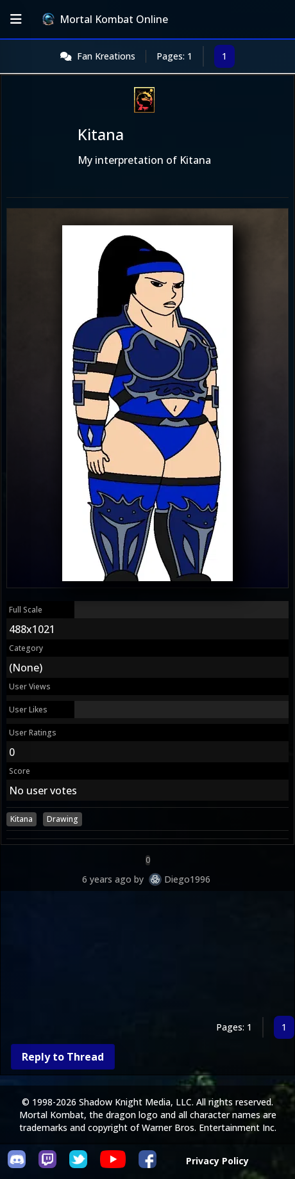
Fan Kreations (106, 56)
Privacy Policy (217, 1161)
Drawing (62, 819)
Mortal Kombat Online (105, 19)
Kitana (21, 819)
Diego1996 (187, 879)
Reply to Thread (63, 1057)
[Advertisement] (147, 956)
